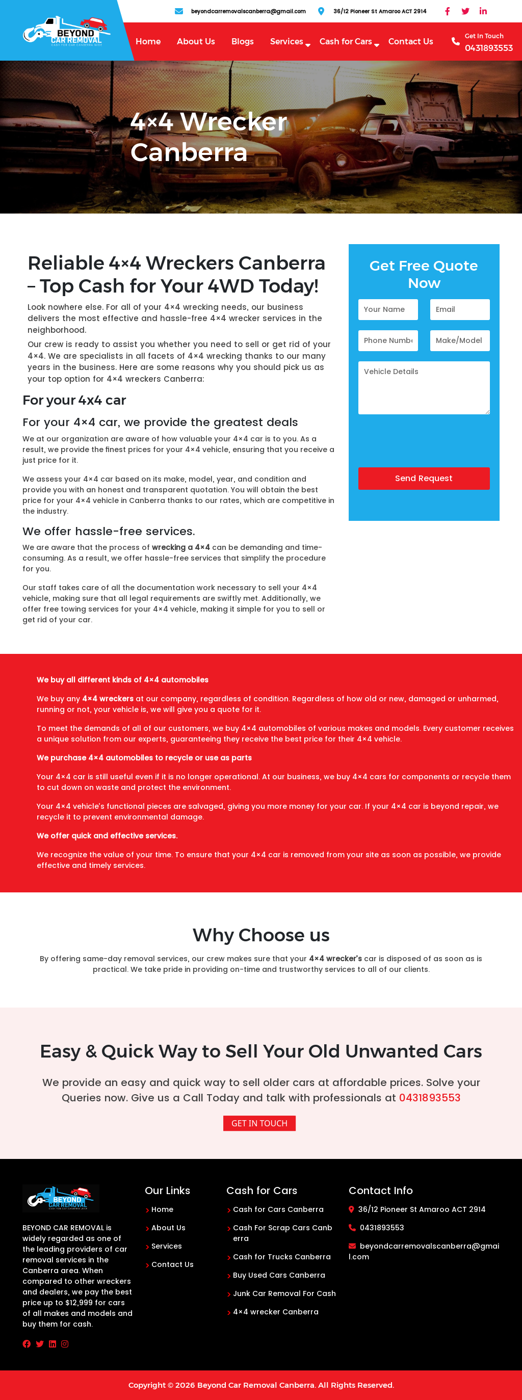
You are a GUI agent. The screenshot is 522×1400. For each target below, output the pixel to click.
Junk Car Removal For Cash (284, 1293)
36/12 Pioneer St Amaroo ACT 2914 (417, 1209)
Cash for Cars (346, 41)
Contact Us (410, 41)
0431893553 (430, 1098)
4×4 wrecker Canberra (276, 1312)
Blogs (242, 41)
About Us (196, 41)
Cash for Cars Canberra (278, 1209)
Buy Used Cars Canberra (279, 1275)
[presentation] (435, 447)
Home (148, 41)
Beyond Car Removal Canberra (256, 1385)
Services (286, 41)
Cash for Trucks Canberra (282, 1257)
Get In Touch (259, 1123)
